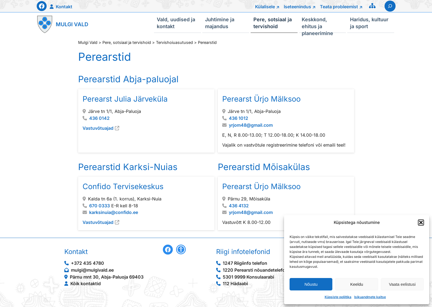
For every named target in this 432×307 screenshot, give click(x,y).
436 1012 (238, 118)
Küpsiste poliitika (338, 297)
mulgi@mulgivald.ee (92, 270)
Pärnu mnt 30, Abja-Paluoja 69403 (107, 277)
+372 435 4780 (87, 263)
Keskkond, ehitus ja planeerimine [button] (317, 24)
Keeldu (356, 284)
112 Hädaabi (235, 283)
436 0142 (99, 118)
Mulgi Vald (72, 24)
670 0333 (99, 205)
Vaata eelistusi (402, 284)
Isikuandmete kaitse (370, 297)
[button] (421, 222)
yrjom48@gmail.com (250, 125)
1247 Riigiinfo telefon (245, 263)
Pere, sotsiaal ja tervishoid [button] (272, 22)
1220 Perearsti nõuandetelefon (255, 270)
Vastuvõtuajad (98, 128)
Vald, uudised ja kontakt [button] (176, 22)
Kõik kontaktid (85, 283)
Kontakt (64, 6)
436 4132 (238, 205)
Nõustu (311, 284)
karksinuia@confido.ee (113, 212)
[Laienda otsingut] (390, 6)
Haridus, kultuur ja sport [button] (369, 22)
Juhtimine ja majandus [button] (219, 22)
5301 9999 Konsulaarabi (248, 277)
